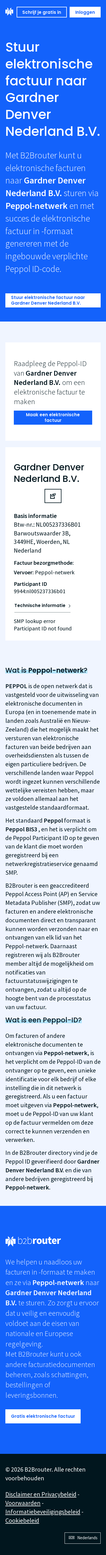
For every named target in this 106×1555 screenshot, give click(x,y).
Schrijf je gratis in (41, 12)
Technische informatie (39, 605)
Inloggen (85, 12)
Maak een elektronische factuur (53, 417)
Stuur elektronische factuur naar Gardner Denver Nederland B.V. (48, 300)
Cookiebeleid (22, 1520)
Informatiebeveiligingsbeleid (42, 1512)
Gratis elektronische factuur (43, 1416)
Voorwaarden (23, 1503)
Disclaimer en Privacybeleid (40, 1494)
